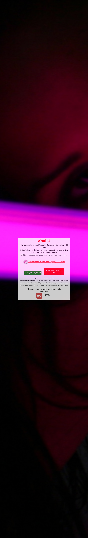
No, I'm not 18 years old (54, 271)
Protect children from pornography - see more (44, 262)
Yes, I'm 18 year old (33, 273)
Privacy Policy (64, 285)
